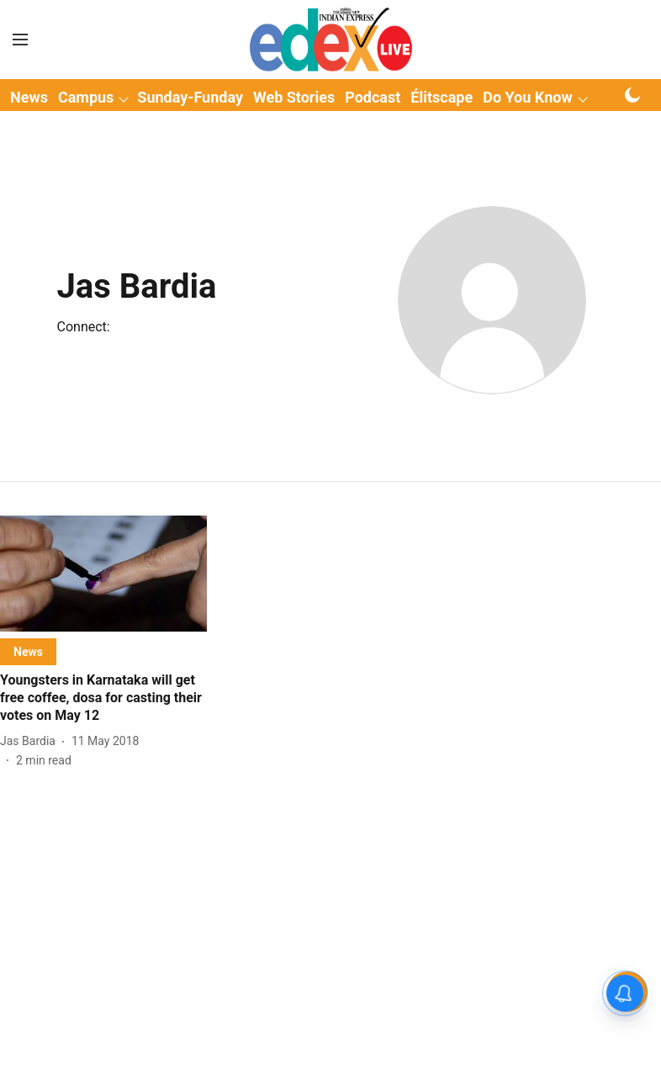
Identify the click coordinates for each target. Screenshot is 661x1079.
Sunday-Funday (190, 97)
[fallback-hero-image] (103, 574)
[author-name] (31, 741)
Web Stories (294, 97)
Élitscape (441, 97)
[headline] (103, 698)
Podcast (372, 97)
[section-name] (28, 651)
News (29, 97)
